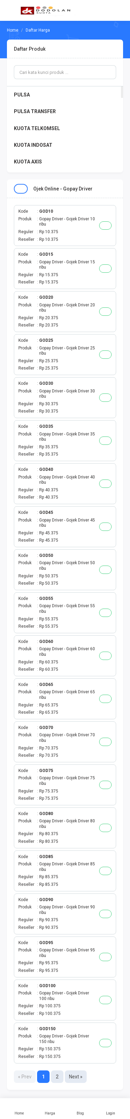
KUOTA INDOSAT (33, 145)
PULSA (22, 95)
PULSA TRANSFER (35, 111)
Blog (80, 1108)
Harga (50, 1108)
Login (110, 1108)
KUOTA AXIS (28, 161)
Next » (76, 1076)
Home (19, 1108)
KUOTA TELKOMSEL (37, 128)
